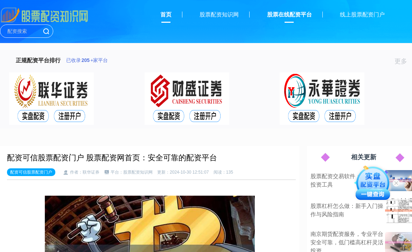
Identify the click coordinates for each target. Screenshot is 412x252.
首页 (166, 15)
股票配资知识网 (219, 15)
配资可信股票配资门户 (31, 172)
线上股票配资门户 (362, 15)
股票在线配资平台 (289, 15)
